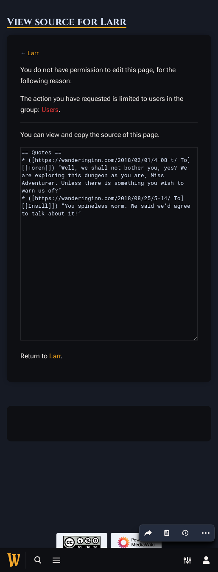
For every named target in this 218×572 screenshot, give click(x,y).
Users (50, 110)
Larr (33, 53)
